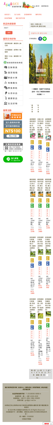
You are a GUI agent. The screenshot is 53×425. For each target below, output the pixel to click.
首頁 (32, 24)
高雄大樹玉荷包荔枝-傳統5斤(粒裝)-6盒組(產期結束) (40, 125)
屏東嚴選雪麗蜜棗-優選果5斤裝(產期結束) (48, 304)
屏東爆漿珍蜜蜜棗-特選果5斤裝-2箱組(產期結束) (33, 305)
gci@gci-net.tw (30, 400)
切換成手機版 (26, 419)
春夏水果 (32, 108)
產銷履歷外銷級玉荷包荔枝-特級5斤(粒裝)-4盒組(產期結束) (48, 126)
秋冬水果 (38, 108)
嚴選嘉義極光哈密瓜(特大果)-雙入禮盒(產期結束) (33, 184)
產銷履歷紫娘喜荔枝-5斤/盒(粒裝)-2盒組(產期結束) (33, 125)
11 (45, 372)
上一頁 (39, 370)
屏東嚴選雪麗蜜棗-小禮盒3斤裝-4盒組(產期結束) (40, 305)
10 (42, 372)
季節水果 (38, 24)
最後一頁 (39, 375)
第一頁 (33, 370)
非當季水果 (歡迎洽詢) (38, 26)
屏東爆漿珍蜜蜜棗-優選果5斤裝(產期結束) (48, 242)
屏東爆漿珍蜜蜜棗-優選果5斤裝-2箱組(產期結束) (33, 243)
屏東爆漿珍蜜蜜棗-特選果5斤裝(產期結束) (40, 242)
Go (37, 378)
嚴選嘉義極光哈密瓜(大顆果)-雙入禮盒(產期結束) (40, 184)
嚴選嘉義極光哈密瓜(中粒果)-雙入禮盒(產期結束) (48, 184)
